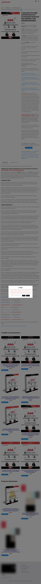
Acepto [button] (24, 295)
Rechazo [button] (28, 295)
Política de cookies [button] (18, 295)
